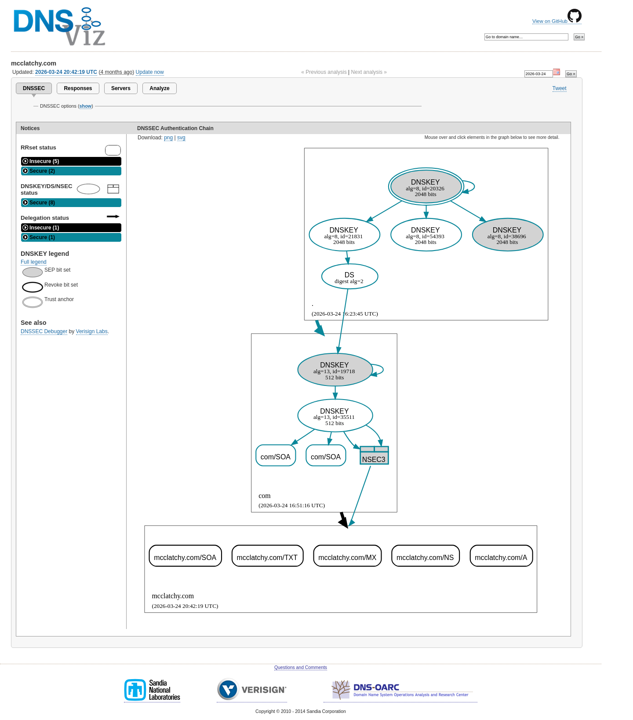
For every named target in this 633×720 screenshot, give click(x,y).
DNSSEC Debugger (44, 331)
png (168, 138)
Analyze (159, 88)
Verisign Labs (92, 331)
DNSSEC (34, 88)
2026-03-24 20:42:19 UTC (66, 72)
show (86, 106)
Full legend (34, 262)
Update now (150, 72)
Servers (121, 88)
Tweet (560, 88)
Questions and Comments (300, 667)
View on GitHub (557, 21)
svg (181, 138)
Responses (78, 88)
